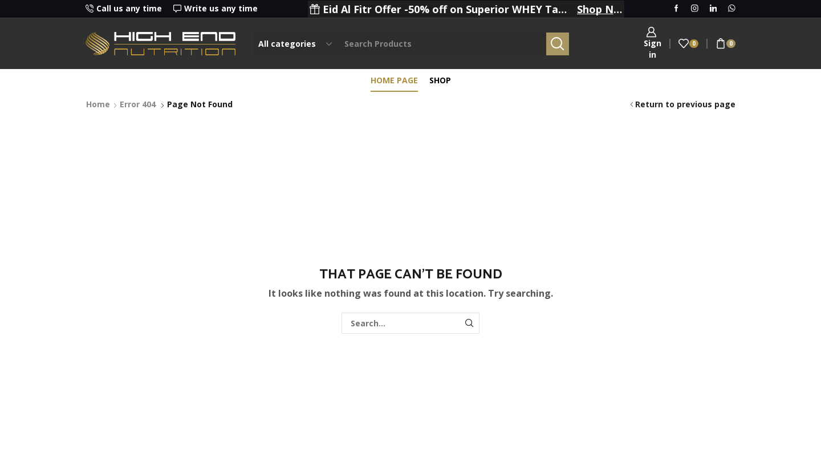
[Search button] (557, 44)
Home (98, 104)
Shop (440, 80)
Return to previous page (685, 104)
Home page (394, 80)
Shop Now (600, 9)
